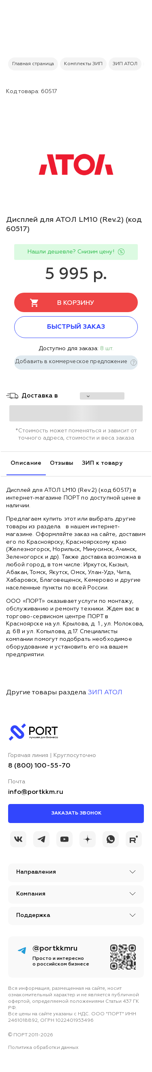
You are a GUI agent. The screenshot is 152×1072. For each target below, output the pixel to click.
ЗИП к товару (102, 463)
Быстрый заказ (76, 327)
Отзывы (62, 463)
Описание (26, 463)
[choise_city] (102, 396)
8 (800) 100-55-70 (39, 766)
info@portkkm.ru (35, 792)
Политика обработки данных (43, 1047)
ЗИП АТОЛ (105, 692)
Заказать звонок (76, 813)
